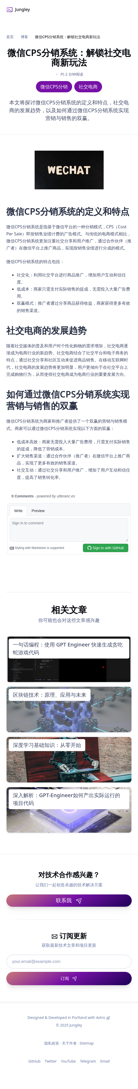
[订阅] (69, 978)
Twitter (51, 1061)
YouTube (68, 1061)
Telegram (88, 1061)
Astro (100, 1017)
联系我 (69, 900)
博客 (24, 36)
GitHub (34, 1061)
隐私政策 (51, 1043)
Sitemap (86, 1043)
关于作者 (69, 1043)
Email (105, 1061)
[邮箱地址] (69, 962)
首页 (10, 36)
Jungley (18, 9)
